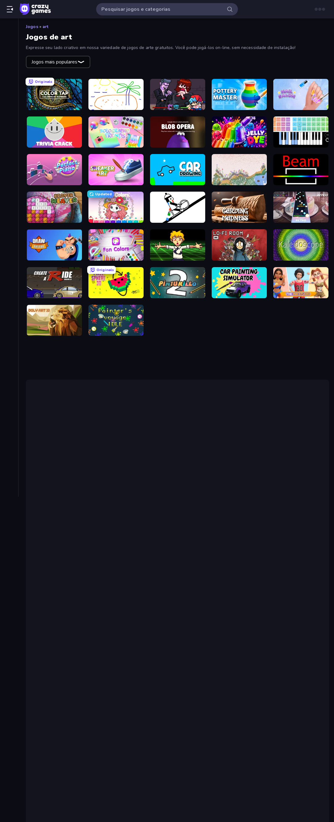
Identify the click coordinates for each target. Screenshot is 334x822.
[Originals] (9, 81)
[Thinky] (9, 264)
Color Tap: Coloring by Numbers (85, 599)
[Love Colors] (116, 207)
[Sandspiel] (239, 169)
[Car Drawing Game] (177, 169)
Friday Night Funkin (150, 488)
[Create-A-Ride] (54, 283)
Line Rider (264, 520)
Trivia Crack (61, 636)
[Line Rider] (177, 207)
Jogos (32, 27)
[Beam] (301, 169)
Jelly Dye (58, 659)
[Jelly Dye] (239, 132)
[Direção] (9, 170)
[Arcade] (9, 128)
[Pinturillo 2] (177, 283)
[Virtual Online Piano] (301, 132)
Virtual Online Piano (239, 473)
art (45, 27)
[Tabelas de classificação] (9, 102)
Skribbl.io (59, 607)
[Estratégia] (9, 191)
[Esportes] (9, 180)
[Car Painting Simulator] (239, 283)
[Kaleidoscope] (301, 245)
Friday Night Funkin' (70, 614)
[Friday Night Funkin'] (177, 94)
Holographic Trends (71, 644)
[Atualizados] (9, 70)
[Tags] (9, 290)
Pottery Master (65, 622)
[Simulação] (9, 243)
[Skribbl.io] (116, 94)
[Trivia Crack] (54, 132)
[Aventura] (9, 138)
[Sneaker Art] (116, 169)
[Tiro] (9, 275)
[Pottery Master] (239, 94)
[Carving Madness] (239, 207)
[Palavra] (9, 212)
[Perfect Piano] (54, 169)
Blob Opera (61, 651)
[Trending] (9, 60)
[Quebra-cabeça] (9, 233)
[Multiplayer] (9, 91)
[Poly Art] (54, 320)
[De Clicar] (9, 159)
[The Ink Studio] (301, 283)
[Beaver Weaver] (54, 207)
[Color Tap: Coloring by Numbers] (54, 94)
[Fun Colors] (116, 245)
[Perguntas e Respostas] (9, 222)
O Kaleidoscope (195, 560)
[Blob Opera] (177, 132)
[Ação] (9, 117)
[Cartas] (9, 149)
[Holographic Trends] (116, 132)
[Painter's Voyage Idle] (116, 320)
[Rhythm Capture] (301, 207)
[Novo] (9, 49)
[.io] (9, 201)
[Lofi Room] (239, 245)
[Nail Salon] (301, 94)
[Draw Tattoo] (54, 245)
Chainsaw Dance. (199, 488)
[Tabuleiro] (9, 254)
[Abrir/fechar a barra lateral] (9, 9)
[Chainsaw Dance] (177, 245)
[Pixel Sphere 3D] (116, 283)
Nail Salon (59, 629)
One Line (80, 520)
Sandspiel (271, 552)
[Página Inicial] (9, 28)
